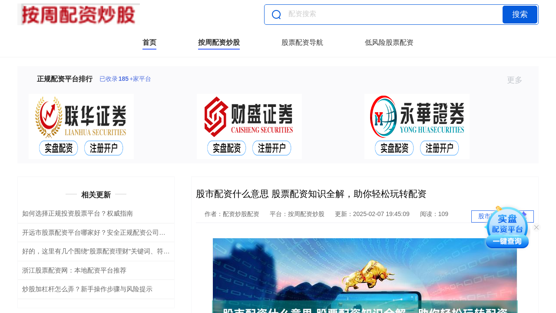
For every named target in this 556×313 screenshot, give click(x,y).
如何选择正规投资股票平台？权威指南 (77, 213)
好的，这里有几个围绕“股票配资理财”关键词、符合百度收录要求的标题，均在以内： (145, 251)
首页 (149, 42)
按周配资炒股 (219, 42)
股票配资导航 (302, 42)
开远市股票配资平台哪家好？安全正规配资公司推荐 (97, 232)
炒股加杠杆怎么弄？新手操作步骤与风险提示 (87, 289)
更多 (518, 80)
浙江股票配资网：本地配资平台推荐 (74, 270)
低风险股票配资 (389, 42)
